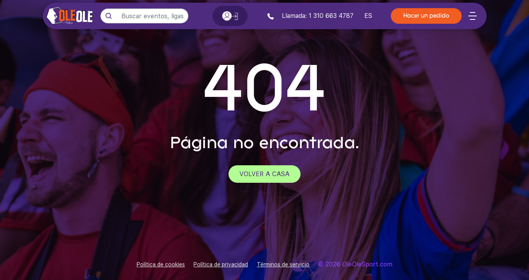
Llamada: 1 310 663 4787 (310, 15)
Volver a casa (264, 174)
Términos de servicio (283, 264)
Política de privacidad (220, 264)
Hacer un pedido (426, 16)
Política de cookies (161, 264)
